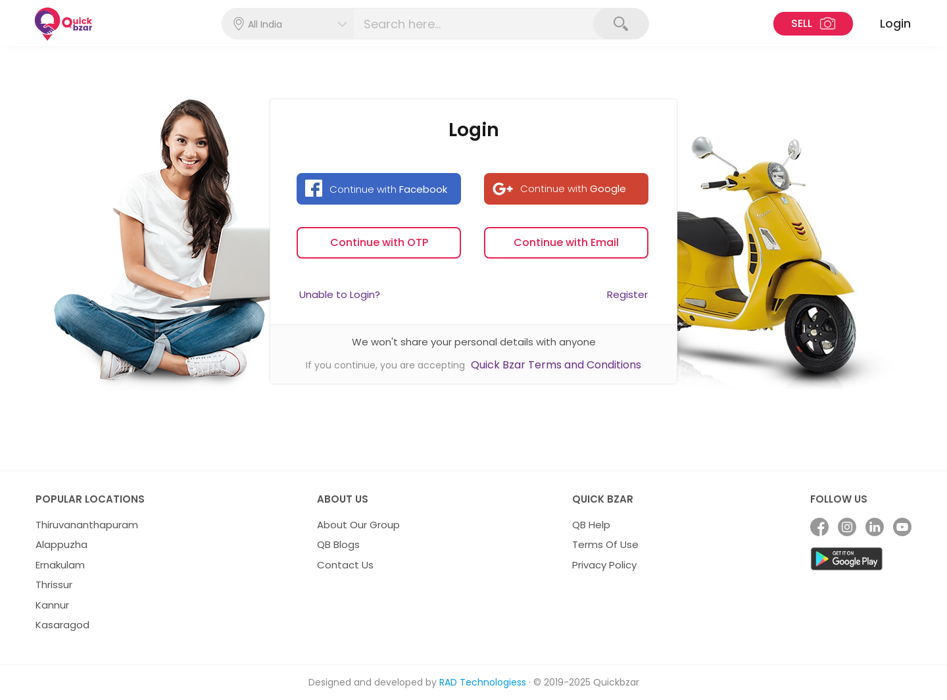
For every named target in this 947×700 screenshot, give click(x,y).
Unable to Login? (339, 294)
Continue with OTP (379, 242)
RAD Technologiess (482, 682)
